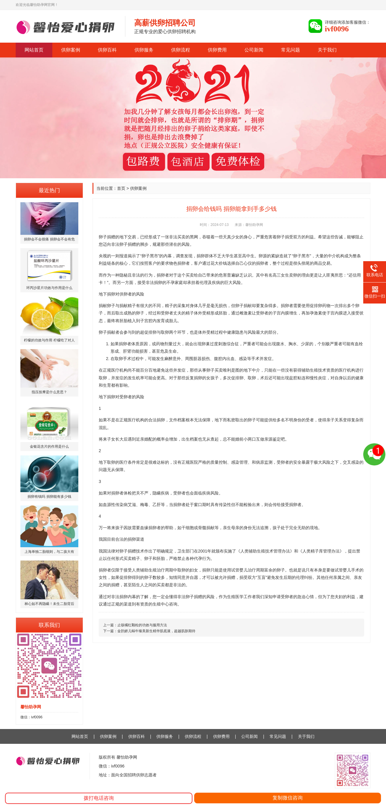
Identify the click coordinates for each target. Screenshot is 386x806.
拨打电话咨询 (99, 798)
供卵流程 (180, 49)
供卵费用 (217, 49)
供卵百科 (107, 49)
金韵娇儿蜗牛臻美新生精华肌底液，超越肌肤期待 (156, 631)
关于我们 (327, 49)
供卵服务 (143, 49)
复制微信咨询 (288, 798)
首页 (121, 188)
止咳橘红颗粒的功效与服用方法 (142, 625)
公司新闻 (253, 49)
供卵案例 (70, 49)
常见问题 (290, 49)
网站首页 (34, 49)
